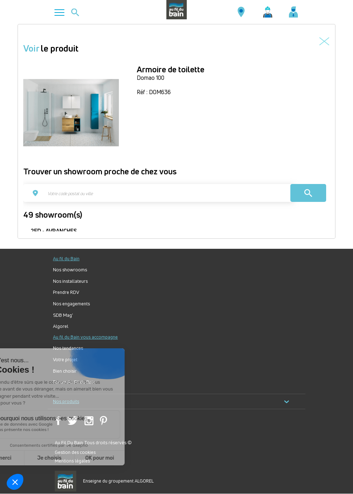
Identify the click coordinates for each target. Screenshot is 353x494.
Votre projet (65, 359)
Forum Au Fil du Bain (74, 382)
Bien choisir (65, 371)
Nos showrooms (70, 269)
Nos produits (171, 401)
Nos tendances (68, 348)
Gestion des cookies (75, 452)
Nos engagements (71, 303)
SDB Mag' (63, 315)
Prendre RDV (66, 292)
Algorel (60, 326)
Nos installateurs (70, 281)
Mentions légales (72, 461)
